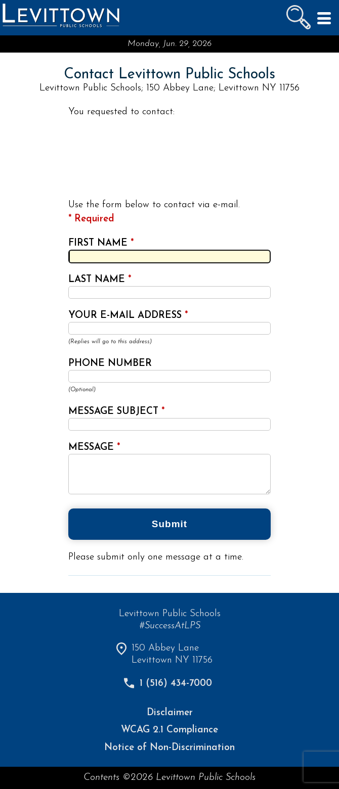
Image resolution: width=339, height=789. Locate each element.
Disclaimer (170, 713)
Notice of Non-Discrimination (169, 748)
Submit (169, 524)
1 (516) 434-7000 (176, 683)
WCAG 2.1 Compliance (169, 730)
